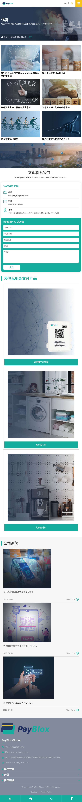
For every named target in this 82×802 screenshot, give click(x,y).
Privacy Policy (46, 792)
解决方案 (9, 769)
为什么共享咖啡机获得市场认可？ (18, 592)
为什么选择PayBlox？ (17, 37)
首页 (5, 37)
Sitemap (34, 792)
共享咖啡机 (41, 527)
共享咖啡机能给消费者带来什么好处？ (20, 646)
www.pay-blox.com (20, 763)
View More (72, 599)
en (65, 3)
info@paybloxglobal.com (18, 196)
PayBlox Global (11, 740)
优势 (30, 37)
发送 (12, 267)
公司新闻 (11, 543)
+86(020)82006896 (15, 204)
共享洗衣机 (41, 445)
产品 (6, 774)
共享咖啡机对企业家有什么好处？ (18, 703)
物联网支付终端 (41, 362)
